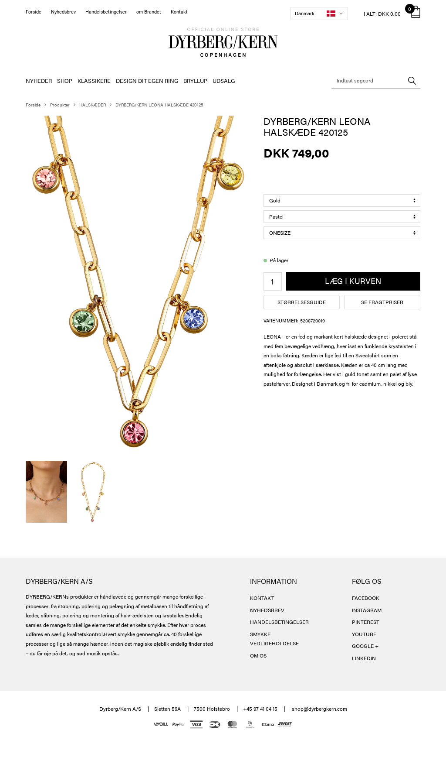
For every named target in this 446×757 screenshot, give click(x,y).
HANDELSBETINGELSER (279, 622)
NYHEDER (39, 80)
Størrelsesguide (301, 302)
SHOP (64, 80)
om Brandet (148, 11)
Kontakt (179, 11)
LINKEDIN (364, 658)
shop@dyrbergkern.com (319, 708)
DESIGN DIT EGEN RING (147, 80)
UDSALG (224, 80)
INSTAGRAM (367, 610)
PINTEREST (365, 622)
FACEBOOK (365, 598)
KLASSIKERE (94, 80)
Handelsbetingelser (106, 11)
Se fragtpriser (382, 302)
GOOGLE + (365, 646)
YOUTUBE (364, 634)
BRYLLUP (195, 80)
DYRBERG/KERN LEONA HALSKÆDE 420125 (159, 105)
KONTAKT (262, 598)
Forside (33, 11)
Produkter (60, 105)
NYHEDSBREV (267, 610)
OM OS (258, 655)
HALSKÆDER (92, 105)
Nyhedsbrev (63, 11)
